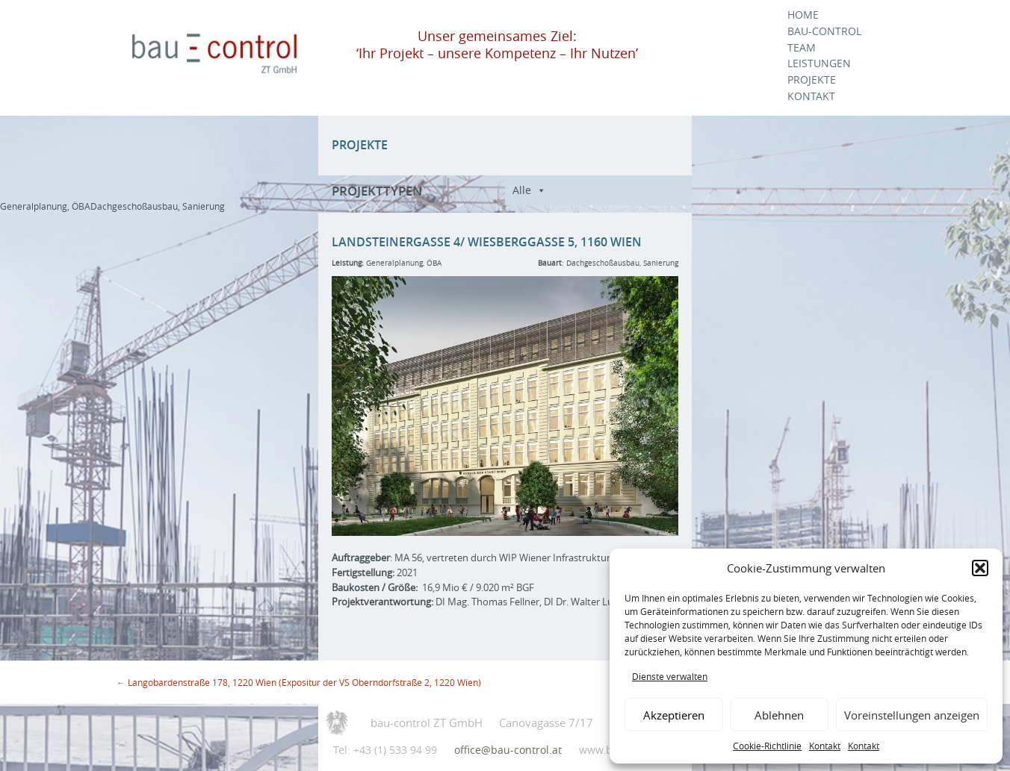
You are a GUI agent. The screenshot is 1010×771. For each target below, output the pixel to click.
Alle (521, 190)
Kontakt (824, 746)
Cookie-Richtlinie (767, 746)
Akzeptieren (673, 715)
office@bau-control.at (508, 750)
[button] (980, 568)
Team (801, 47)
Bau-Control (824, 31)
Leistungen (819, 63)
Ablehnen (779, 715)
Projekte (811, 80)
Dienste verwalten (669, 676)
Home (803, 15)
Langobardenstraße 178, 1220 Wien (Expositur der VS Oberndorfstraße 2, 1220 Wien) (299, 682)
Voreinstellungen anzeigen (911, 715)
